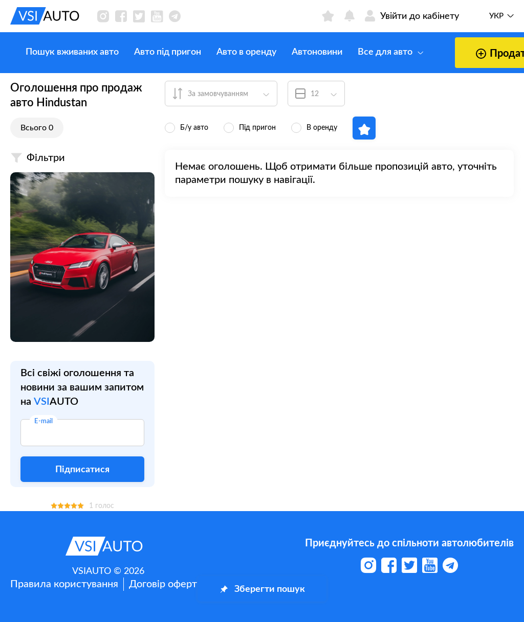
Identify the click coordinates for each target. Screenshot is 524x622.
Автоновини (301, 52)
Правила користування (64, 584)
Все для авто (375, 52)
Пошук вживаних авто (56, 52)
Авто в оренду (231, 52)
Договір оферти (166, 584)
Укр (496, 16)
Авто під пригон (152, 52)
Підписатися (82, 469)
